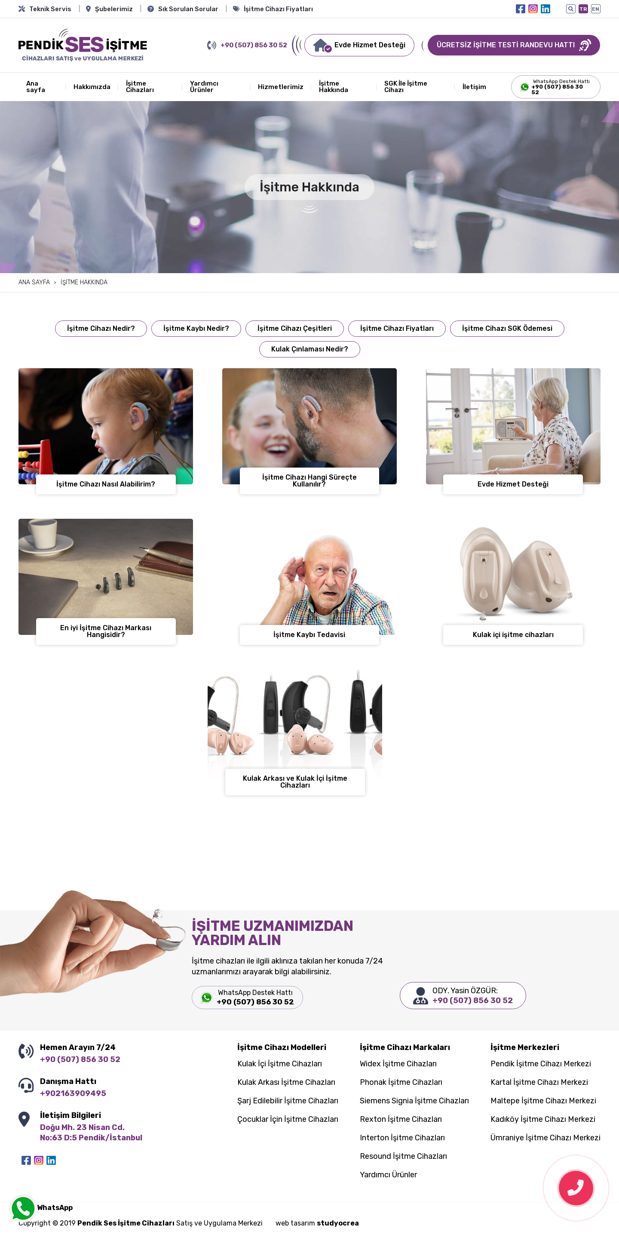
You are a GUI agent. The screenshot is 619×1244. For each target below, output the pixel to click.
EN (595, 9)
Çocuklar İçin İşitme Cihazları (287, 1119)
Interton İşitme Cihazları (402, 1138)
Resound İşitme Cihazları (403, 1156)
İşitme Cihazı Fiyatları (273, 9)
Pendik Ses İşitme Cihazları (126, 1223)
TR (583, 9)
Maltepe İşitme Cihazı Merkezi (543, 1101)
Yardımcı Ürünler (204, 87)
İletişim (474, 87)
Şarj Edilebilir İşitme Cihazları (287, 1101)
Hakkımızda (92, 87)
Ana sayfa (35, 87)
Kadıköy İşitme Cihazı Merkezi (542, 1119)
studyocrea (338, 1223)
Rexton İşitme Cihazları (401, 1119)
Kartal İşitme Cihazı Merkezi (539, 1082)
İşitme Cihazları (140, 87)
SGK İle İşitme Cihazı (405, 87)
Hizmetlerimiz (280, 87)
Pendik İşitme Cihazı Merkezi (540, 1064)
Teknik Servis (44, 9)
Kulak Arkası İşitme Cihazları (286, 1082)
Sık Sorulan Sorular (182, 9)
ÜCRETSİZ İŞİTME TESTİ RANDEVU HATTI (514, 45)
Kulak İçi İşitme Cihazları (279, 1064)
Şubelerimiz (109, 9)
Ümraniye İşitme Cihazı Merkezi (545, 1138)
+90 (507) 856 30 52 (247, 45)
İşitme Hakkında (333, 87)
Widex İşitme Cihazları (398, 1064)
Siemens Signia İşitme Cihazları (414, 1101)
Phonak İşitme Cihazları (401, 1082)
